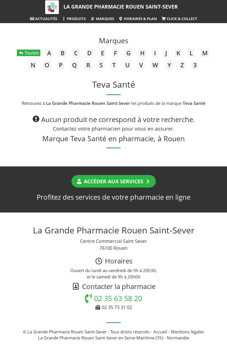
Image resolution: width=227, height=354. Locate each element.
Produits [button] (73, 18)
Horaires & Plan (137, 18)
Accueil (160, 332)
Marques (102, 18)
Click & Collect (179, 18)
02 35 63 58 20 (113, 298)
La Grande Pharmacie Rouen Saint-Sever (120, 6)
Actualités (43, 18)
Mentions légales (187, 332)
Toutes (28, 53)
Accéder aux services (113, 181)
